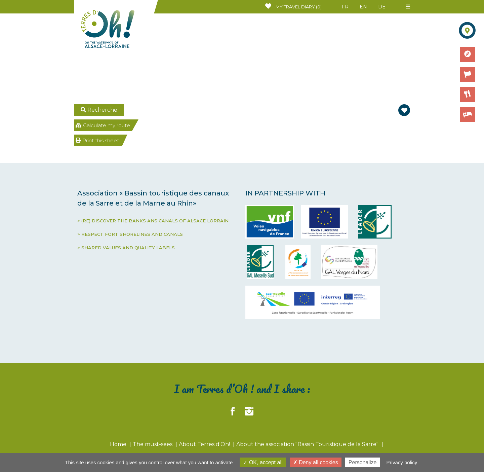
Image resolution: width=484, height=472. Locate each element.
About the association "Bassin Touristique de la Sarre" (308, 444)
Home (119, 444)
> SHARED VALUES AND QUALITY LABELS (126, 247)
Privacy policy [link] (402, 462)
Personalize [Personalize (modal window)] (363, 462)
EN (363, 7)
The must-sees (153, 444)
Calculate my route (103, 125)
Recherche (99, 110)
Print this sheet (97, 140)
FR (345, 7)
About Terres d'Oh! (205, 444)
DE (382, 7)
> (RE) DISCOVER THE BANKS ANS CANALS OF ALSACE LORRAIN (153, 220)
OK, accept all (262, 462)
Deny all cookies (315, 462)
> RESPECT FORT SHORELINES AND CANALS (130, 234)
